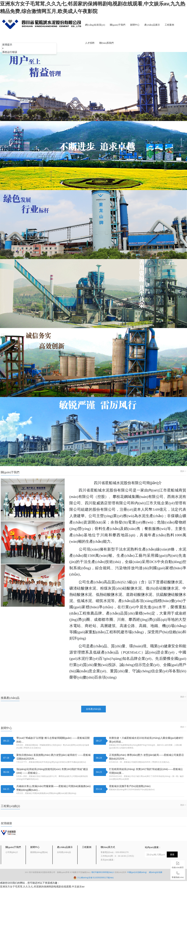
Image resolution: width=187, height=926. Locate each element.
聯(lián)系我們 (106, 43)
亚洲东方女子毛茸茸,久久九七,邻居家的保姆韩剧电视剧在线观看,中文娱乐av (42, 886)
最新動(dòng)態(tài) (39, 852)
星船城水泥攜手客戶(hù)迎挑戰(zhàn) (130, 786)
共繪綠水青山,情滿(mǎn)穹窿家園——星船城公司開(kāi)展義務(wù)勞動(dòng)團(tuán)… (53, 788)
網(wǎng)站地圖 (156, 872)
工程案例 (169, 25)
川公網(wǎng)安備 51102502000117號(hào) (95, 878)
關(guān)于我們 (117, 25)
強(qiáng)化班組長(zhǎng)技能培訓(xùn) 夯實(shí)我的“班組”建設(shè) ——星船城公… (52, 771)
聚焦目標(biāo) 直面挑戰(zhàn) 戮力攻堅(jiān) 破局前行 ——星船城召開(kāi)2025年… (53, 757)
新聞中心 (134, 25)
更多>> (183, 471)
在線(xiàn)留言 (178, 864)
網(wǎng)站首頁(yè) (95, 25)
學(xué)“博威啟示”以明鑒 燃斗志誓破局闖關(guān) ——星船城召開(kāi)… (53, 740)
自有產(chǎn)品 (93, 709)
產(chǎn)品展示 (152, 25)
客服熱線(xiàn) (178, 874)
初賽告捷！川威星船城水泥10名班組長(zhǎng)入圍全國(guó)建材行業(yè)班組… (146, 740)
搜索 (172, 854)
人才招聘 (89, 43)
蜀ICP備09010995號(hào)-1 (102, 872)
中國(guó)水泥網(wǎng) (138, 872)
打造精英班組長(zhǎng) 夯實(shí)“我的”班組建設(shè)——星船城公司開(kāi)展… (146, 771)
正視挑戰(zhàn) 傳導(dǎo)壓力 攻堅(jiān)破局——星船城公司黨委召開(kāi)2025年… (146, 757)
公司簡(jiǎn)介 (11, 852)
